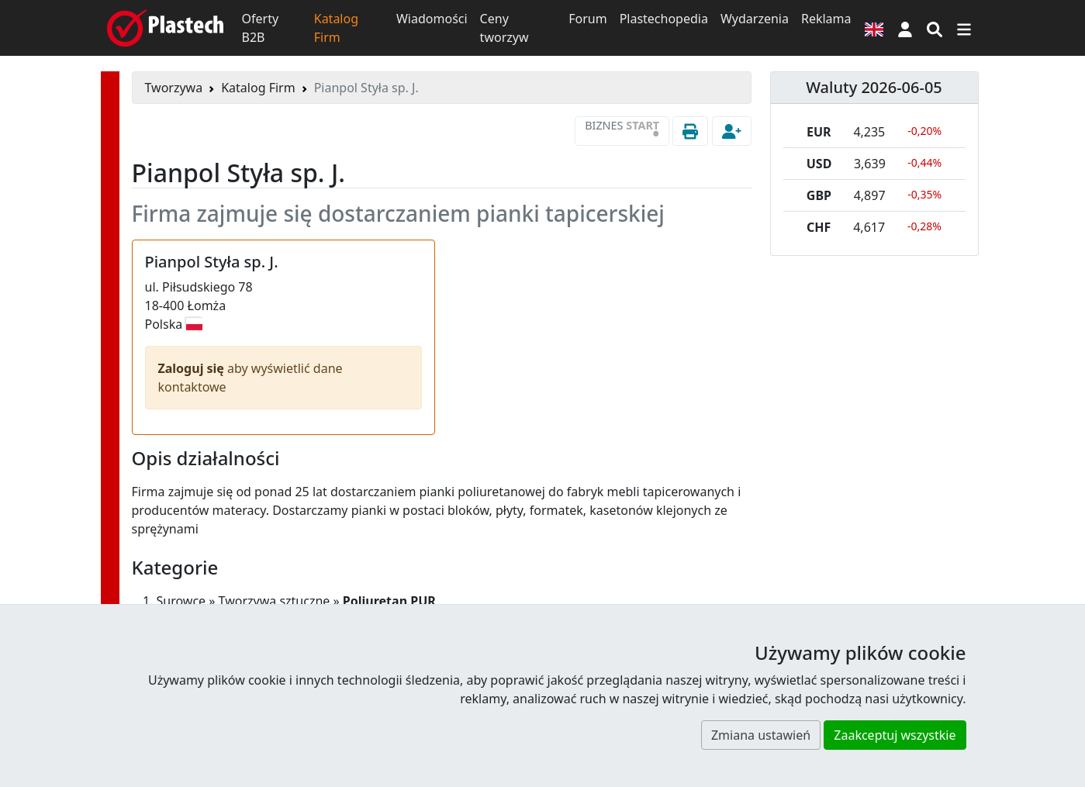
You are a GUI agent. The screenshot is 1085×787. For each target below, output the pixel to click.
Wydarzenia (754, 18)
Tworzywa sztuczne (274, 600)
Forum (587, 18)
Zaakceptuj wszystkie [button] (894, 735)
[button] (905, 28)
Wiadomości (432, 18)
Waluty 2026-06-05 (874, 87)
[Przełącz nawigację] (964, 28)
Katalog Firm (336, 28)
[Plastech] (165, 28)
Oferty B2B (260, 28)
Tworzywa (174, 87)
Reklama (826, 18)
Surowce (181, 600)
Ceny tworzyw (504, 28)
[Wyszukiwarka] (934, 28)
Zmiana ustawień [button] (760, 735)
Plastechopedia (664, 18)
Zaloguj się (193, 368)
